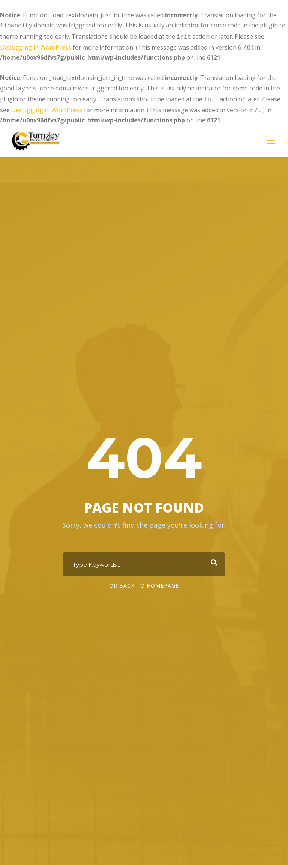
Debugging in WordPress (35, 46)
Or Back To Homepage (144, 584)
